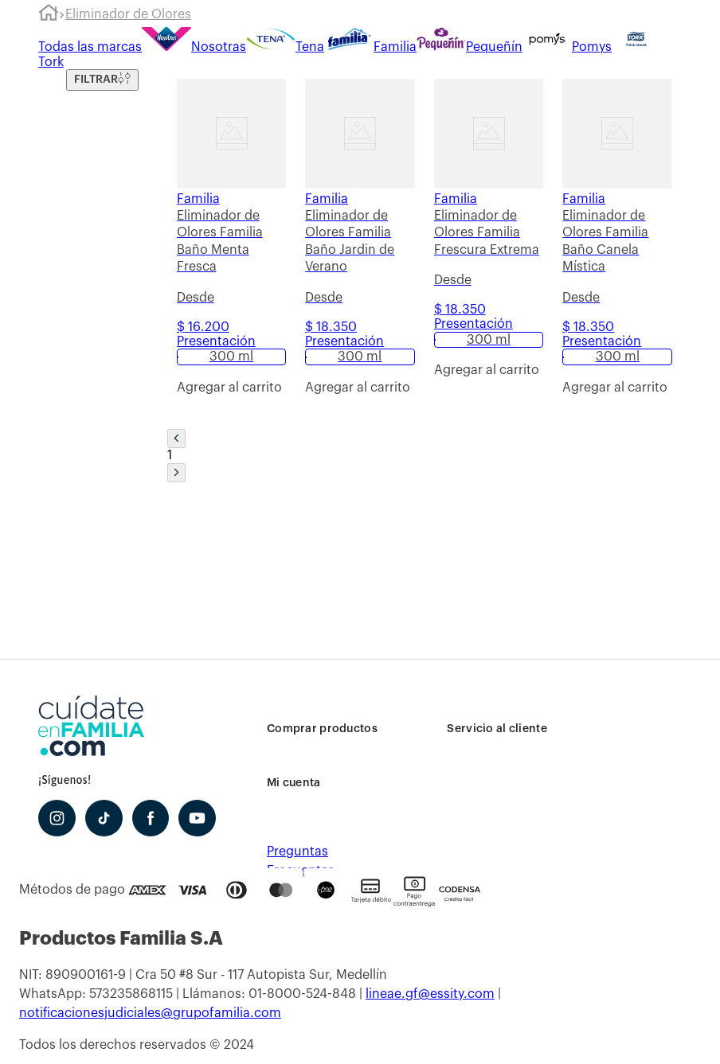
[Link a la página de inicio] (48, 15)
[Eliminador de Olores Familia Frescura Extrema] (489, 249)
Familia (370, 47)
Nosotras (194, 47)
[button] (232, 356)
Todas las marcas (90, 47)
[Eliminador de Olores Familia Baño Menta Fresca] (232, 249)
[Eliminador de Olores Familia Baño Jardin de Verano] (360, 249)
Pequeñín (469, 47)
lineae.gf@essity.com (430, 994)
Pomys (567, 47)
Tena (285, 47)
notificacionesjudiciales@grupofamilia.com (150, 1013)
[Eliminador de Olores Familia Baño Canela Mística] (617, 249)
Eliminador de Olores (128, 14)
